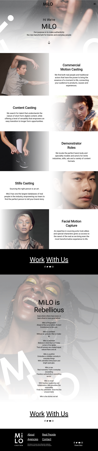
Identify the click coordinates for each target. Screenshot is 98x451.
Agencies (33, 439)
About (31, 434)
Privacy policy (79, 445)
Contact (46, 439)
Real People (49, 434)
